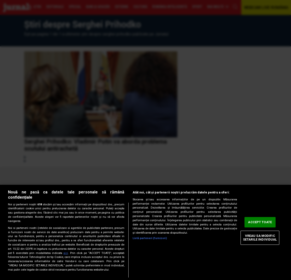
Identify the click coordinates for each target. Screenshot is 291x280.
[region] (145, 232)
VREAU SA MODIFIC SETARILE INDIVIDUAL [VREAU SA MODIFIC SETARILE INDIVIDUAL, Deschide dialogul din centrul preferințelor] (260, 238)
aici (65, 253)
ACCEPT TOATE (260, 222)
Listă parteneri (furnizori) (150, 238)
